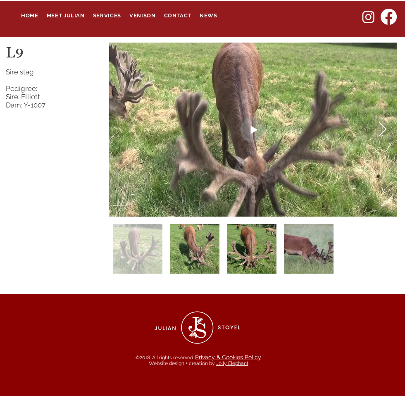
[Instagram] (368, 17)
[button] (107, 15)
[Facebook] (389, 17)
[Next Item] (382, 130)
